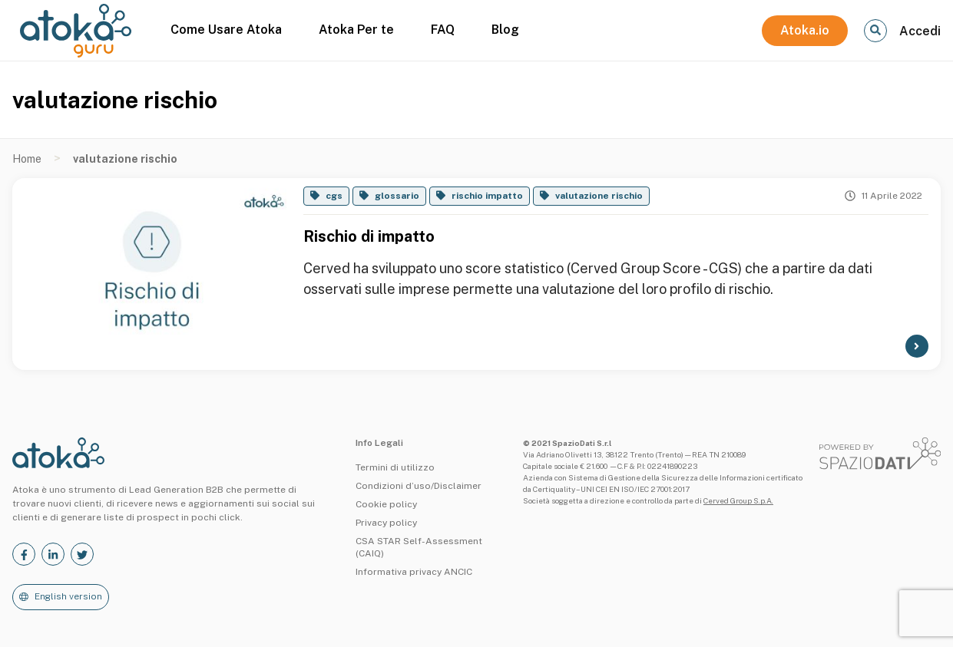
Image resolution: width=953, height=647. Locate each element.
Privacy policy (386, 522)
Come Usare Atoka (226, 29)
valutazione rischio (599, 195)
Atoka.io (804, 30)
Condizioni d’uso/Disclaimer (418, 485)
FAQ (443, 29)
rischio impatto (487, 195)
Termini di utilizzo (395, 467)
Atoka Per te (356, 29)
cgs (334, 195)
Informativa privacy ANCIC (414, 571)
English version (68, 596)
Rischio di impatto (369, 236)
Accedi (920, 31)
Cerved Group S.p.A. (738, 500)
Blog (505, 29)
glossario (397, 195)
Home (26, 159)
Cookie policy (386, 504)
